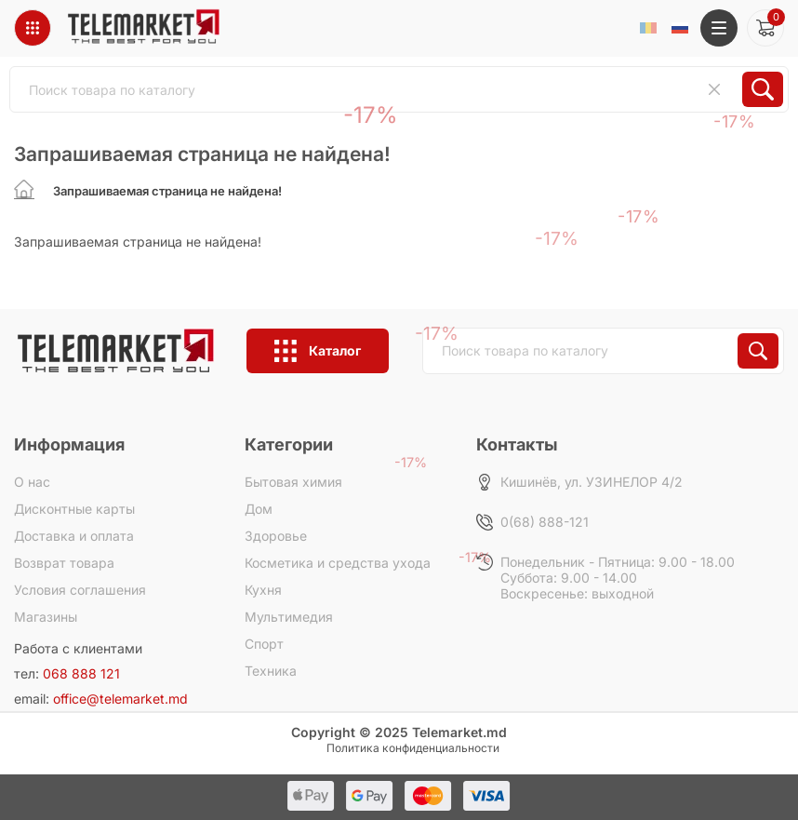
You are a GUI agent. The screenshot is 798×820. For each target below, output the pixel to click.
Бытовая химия (293, 482)
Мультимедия (289, 617)
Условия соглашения (80, 590)
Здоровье (276, 536)
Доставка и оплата (74, 536)
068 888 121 (81, 673)
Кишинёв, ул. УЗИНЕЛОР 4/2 (591, 482)
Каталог (317, 351)
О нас (32, 482)
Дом (259, 509)
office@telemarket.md (120, 698)
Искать (758, 351)
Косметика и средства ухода (338, 563)
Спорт (264, 644)
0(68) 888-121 (544, 522)
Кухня (263, 590)
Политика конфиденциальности (412, 748)
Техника (271, 671)
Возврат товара (64, 563)
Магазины (45, 617)
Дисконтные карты (74, 509)
